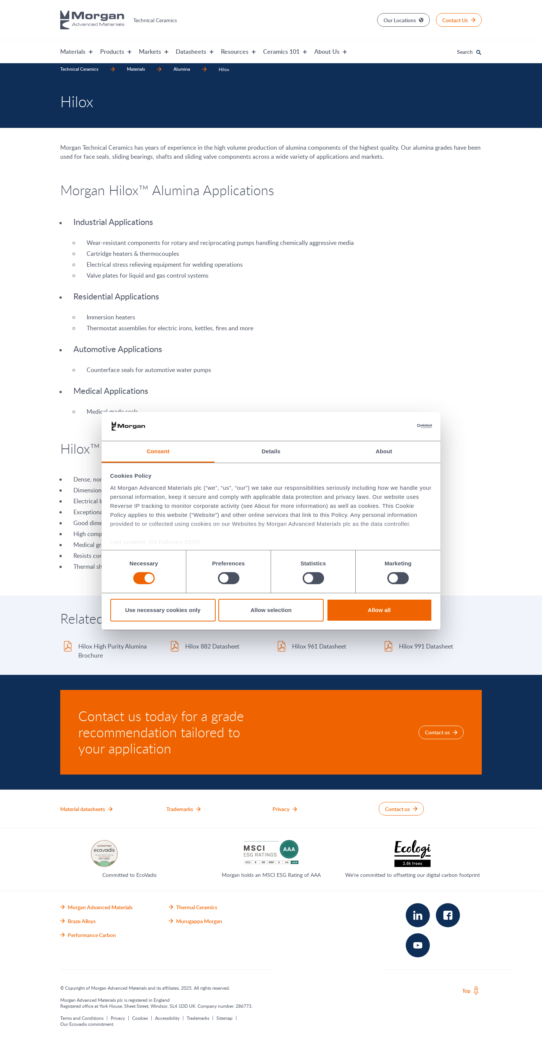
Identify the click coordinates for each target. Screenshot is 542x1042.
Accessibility (167, 1018)
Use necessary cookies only (162, 610)
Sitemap (224, 1018)
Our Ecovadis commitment (86, 1024)
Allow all (379, 610)
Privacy (118, 1018)
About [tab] (384, 451)
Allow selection (270, 610)
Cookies (140, 1018)
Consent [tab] (158, 451)
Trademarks (198, 1018)
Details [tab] (271, 451)
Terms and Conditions (82, 1018)
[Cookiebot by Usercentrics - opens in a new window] (399, 426)
